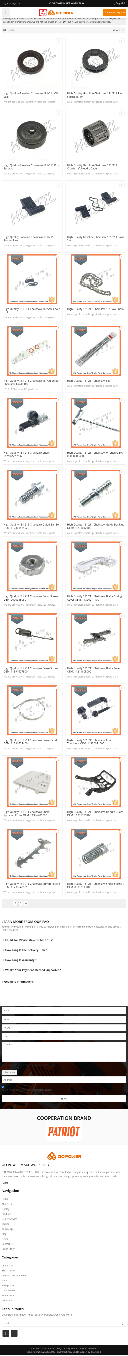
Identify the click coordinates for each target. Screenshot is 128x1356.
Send (64, 1099)
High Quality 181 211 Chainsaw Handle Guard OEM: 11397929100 (95, 814)
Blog (4, 1234)
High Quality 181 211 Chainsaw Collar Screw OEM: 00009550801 (31, 598)
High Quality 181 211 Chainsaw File (88, 381)
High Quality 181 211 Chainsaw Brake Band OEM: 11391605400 (30, 742)
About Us (7, 1204)
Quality (5, 1209)
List (119, 30)
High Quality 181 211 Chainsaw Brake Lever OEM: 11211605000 (94, 670)
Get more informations (19, 982)
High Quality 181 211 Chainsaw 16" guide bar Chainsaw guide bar (32, 383)
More (5, 1183)
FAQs (59, 1349)
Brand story (8, 1249)
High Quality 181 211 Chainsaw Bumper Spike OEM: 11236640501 (32, 886)
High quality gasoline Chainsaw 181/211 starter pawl (29, 239)
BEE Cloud (96, 1352)
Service (5, 1224)
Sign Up (16, 3)
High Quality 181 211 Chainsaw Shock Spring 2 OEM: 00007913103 (95, 886)
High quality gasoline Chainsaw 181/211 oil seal (31, 95)
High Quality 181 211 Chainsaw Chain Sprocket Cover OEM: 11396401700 (27, 814)
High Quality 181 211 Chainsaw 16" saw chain (95, 309)
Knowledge (8, 1229)
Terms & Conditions (43, 1090)
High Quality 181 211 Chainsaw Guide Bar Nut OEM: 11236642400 (95, 526)
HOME (5, 1199)
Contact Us (8, 1244)
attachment (9, 1073)
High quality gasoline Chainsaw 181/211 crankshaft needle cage (92, 167)
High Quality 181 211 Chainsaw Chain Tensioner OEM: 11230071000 (90, 742)
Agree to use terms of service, (27, 1089)
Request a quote (116, 12)
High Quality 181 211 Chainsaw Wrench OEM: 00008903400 (95, 454)
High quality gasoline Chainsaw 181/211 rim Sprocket (31, 167)
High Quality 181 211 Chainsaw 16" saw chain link (32, 311)
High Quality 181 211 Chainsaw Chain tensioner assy (27, 454)
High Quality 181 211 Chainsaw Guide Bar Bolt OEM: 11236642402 (32, 526)
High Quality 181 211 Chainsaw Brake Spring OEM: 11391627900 (31, 670)
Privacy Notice (70, 1349)
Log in (5, 3)
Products (6, 1214)
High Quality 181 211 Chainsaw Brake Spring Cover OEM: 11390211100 (94, 598)
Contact (52, 1349)
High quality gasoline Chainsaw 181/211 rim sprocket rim (95, 95)
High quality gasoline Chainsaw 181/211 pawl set (95, 239)
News (5, 1239)
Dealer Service (9, 1219)
